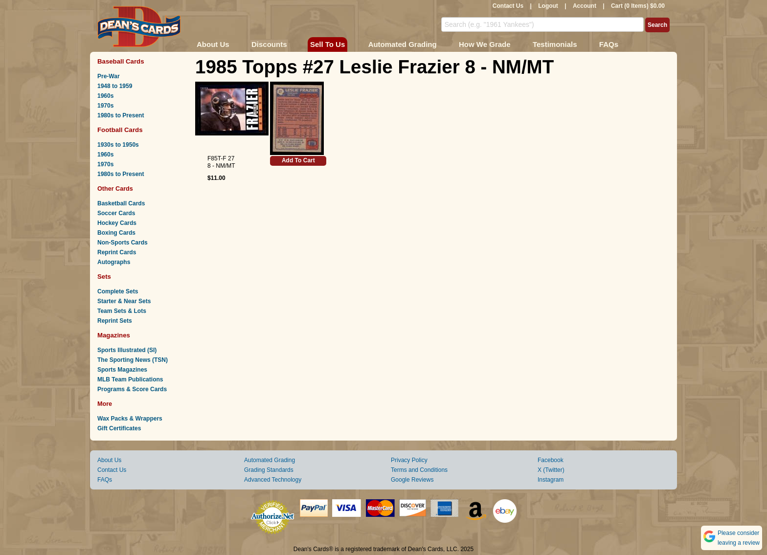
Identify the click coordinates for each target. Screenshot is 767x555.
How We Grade (485, 44)
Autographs (113, 262)
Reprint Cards (116, 252)
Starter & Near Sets (124, 301)
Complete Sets (117, 291)
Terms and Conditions (419, 469)
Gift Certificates (119, 428)
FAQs (608, 44)
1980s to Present (120, 115)
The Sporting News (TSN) (132, 359)
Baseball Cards (120, 61)
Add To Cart (298, 160)
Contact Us (508, 5)
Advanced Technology (272, 479)
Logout (548, 5)
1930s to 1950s (118, 144)
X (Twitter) (551, 469)
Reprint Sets (114, 320)
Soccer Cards (116, 213)
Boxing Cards (116, 232)
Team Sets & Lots (121, 311)
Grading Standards (268, 469)
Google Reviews (412, 479)
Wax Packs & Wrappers (129, 418)
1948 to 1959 (114, 86)
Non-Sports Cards (122, 242)
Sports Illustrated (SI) (127, 350)
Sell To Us (327, 44)
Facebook (551, 460)
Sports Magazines (122, 369)
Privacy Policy (409, 460)
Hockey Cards (116, 223)
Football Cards (120, 129)
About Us (213, 44)
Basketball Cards (121, 203)
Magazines (113, 335)
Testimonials (555, 44)
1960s (105, 95)
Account (584, 5)
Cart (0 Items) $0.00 (638, 5)
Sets (104, 276)
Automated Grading (402, 44)
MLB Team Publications (130, 379)
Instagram (551, 479)
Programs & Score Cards (132, 389)
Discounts (269, 44)
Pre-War (108, 76)
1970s (105, 105)
